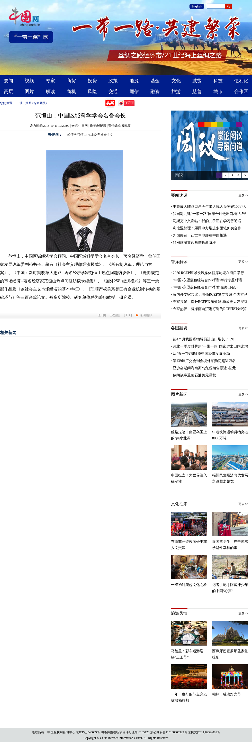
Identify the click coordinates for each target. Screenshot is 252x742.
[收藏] (115, 315)
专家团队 (39, 103)
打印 (102, 315)
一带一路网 (24, 103)
